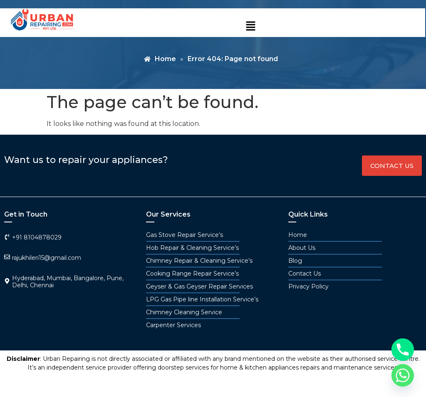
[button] (250, 26)
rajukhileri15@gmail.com (46, 257)
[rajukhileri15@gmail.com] (7, 257)
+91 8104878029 (37, 237)
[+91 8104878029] (7, 237)
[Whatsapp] (402, 375)
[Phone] (402, 349)
